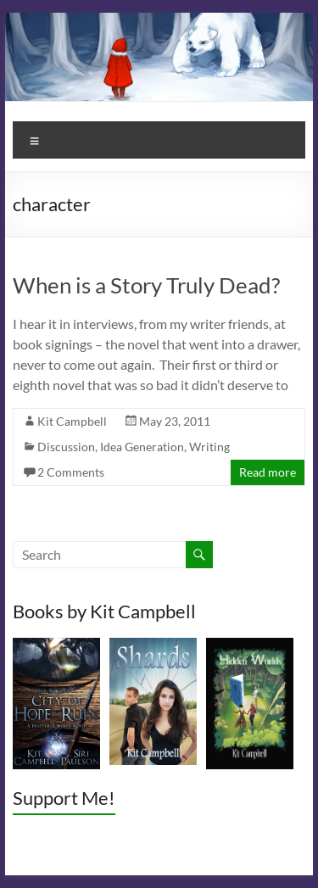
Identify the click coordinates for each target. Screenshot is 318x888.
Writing (209, 446)
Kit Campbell (72, 421)
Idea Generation (142, 446)
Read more (267, 472)
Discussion (66, 446)
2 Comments (70, 472)
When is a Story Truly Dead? (146, 285)
